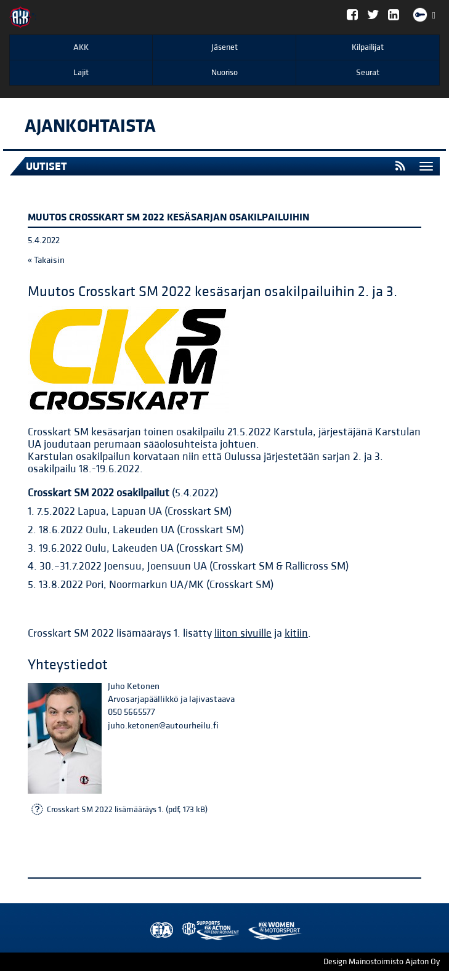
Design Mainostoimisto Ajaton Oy (381, 961)
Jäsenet (224, 47)
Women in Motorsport (207, 930)
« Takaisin (46, 260)
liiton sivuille (243, 633)
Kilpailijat (368, 47)
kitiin (296, 633)
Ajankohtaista (90, 126)
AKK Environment (183, 930)
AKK (81, 47)
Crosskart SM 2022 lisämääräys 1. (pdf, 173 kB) (127, 809)
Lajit (81, 72)
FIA (159, 930)
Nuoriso (224, 72)
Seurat (367, 72)
